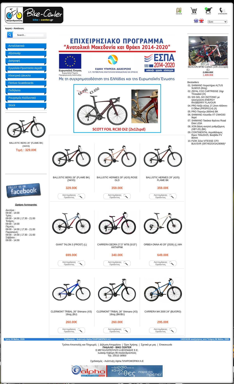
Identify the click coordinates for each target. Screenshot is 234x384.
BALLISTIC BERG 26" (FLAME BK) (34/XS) (71, 179)
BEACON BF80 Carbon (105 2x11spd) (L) (208, 68)
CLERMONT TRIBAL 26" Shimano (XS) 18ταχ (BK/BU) (117, 313)
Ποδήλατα (14, 90)
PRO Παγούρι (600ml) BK (204, 111)
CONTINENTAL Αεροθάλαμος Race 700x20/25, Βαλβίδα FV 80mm (206, 135)
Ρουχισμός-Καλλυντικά (22, 97)
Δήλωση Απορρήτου (110, 344)
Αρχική (8, 28)
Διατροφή (14, 60)
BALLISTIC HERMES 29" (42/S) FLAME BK (163, 179)
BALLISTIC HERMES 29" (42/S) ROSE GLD (117, 179)
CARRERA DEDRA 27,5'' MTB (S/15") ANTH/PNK (117, 246)
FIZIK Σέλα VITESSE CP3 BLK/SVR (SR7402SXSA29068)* (208, 142)
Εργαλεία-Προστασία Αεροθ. (25, 68)
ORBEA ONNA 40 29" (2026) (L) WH (163, 244)
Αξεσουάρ (14, 53)
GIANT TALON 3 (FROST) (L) (71, 244)
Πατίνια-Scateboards (20, 82)
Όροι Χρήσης (131, 344)
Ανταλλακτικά (16, 45)
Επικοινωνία (165, 344)
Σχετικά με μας (148, 344)
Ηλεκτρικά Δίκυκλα (19, 75)
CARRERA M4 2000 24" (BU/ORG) (162, 311)
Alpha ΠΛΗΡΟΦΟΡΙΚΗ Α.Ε (98, 339)
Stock (11, 105)
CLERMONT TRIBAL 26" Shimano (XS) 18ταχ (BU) (71, 313)
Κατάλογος (19, 28)
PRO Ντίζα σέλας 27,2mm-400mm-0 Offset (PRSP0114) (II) (209, 107)
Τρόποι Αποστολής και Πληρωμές (79, 344)
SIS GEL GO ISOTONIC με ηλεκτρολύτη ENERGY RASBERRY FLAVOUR (205, 100)
